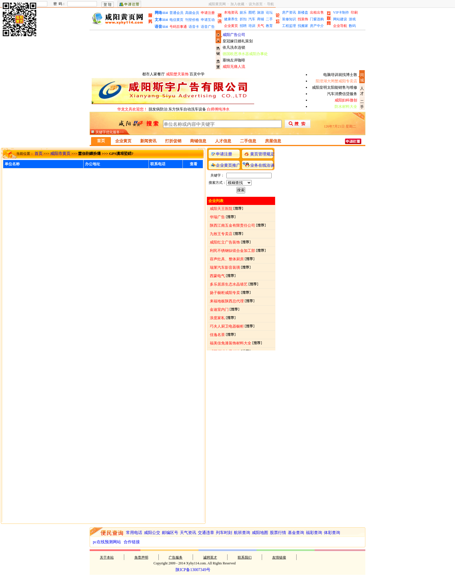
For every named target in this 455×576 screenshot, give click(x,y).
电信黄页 (176, 20)
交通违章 (206, 532)
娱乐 (243, 12)
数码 (352, 26)
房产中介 (317, 26)
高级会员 (192, 13)
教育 (269, 26)
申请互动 (208, 20)
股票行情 (278, 532)
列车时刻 (224, 532)
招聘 (243, 26)
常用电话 (134, 532)
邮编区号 (170, 532)
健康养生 (231, 19)
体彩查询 (332, 532)
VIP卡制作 (341, 12)
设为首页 (256, 4)
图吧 (251, 12)
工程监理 (289, 26)
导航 (270, 4)
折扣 (243, 19)
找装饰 (303, 19)
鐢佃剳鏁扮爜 (89, 153)
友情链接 (279, 557)
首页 (39, 153)
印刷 (354, 12)
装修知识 (289, 19)
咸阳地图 (260, 532)
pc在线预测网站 (107, 542)
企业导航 (340, 26)
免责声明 (141, 557)
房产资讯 (289, 12)
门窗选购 (317, 19)
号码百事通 (178, 27)
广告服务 (176, 557)
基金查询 (296, 532)
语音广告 (208, 27)
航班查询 (242, 532)
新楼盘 (303, 12)
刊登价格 (192, 20)
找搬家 (303, 26)
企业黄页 (231, 26)
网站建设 (340, 19)
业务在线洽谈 (262, 165)
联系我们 (245, 557)
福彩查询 (314, 532)
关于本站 (107, 557)
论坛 (269, 12)
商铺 (260, 19)
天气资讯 (188, 532)
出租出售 (317, 12)
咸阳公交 (152, 532)
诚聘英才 (210, 557)
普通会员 (176, 13)
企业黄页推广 (228, 165)
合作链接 (132, 542)
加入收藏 (237, 4)
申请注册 (208, 13)
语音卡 (194, 27)
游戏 (352, 19)
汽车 (251, 19)
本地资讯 (231, 12)
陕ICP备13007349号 (193, 570)
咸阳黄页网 (217, 4)
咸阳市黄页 (60, 153)
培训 (251, 26)
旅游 (260, 12)
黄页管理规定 (262, 154)
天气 (260, 26)
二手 (269, 19)
